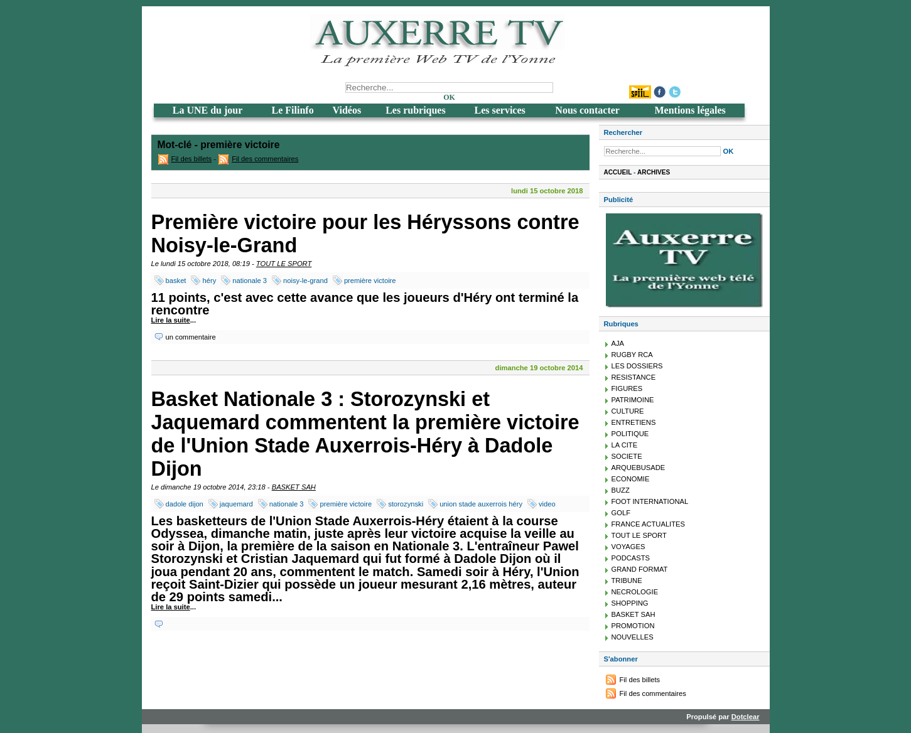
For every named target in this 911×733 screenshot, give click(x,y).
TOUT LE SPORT (283, 263)
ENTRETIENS (634, 422)
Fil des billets (191, 159)
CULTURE (628, 411)
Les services (499, 110)
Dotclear (745, 716)
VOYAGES (628, 546)
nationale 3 (249, 280)
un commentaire (191, 337)
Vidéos (347, 110)
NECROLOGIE (635, 592)
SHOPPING (630, 603)
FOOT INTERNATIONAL (650, 501)
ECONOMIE (631, 479)
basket (176, 280)
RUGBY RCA (632, 354)
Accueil (618, 172)
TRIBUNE (627, 580)
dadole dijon (184, 504)
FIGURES (627, 388)
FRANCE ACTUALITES (649, 524)
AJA (618, 343)
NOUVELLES (633, 637)
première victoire (370, 280)
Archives (653, 172)
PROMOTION (633, 625)
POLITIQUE (630, 433)
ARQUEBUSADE (639, 467)
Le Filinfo (293, 110)
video (547, 504)
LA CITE (625, 445)
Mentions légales (689, 110)
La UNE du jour (208, 110)
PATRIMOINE (633, 400)
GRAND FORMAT (640, 569)
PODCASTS (631, 558)
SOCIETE (627, 456)
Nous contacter (587, 110)
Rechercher (623, 132)
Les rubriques (415, 110)
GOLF (621, 512)
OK (449, 97)
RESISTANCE (634, 377)
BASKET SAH (294, 487)
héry (209, 280)
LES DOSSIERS (637, 366)
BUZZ (621, 490)
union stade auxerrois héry (480, 504)
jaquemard (236, 504)
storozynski (405, 504)
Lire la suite (170, 320)
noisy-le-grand (305, 280)
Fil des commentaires (265, 159)
